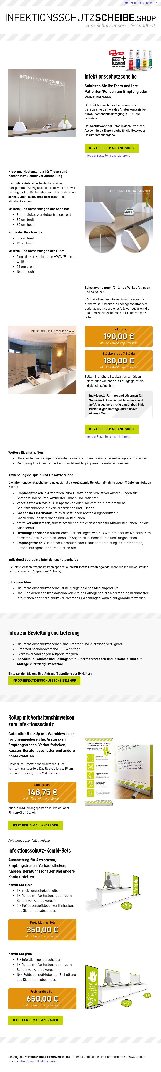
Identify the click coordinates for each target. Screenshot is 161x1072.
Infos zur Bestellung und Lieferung (107, 155)
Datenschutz (148, 3)
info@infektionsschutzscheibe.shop (44, 680)
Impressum (131, 3)
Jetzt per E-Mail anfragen (112, 148)
